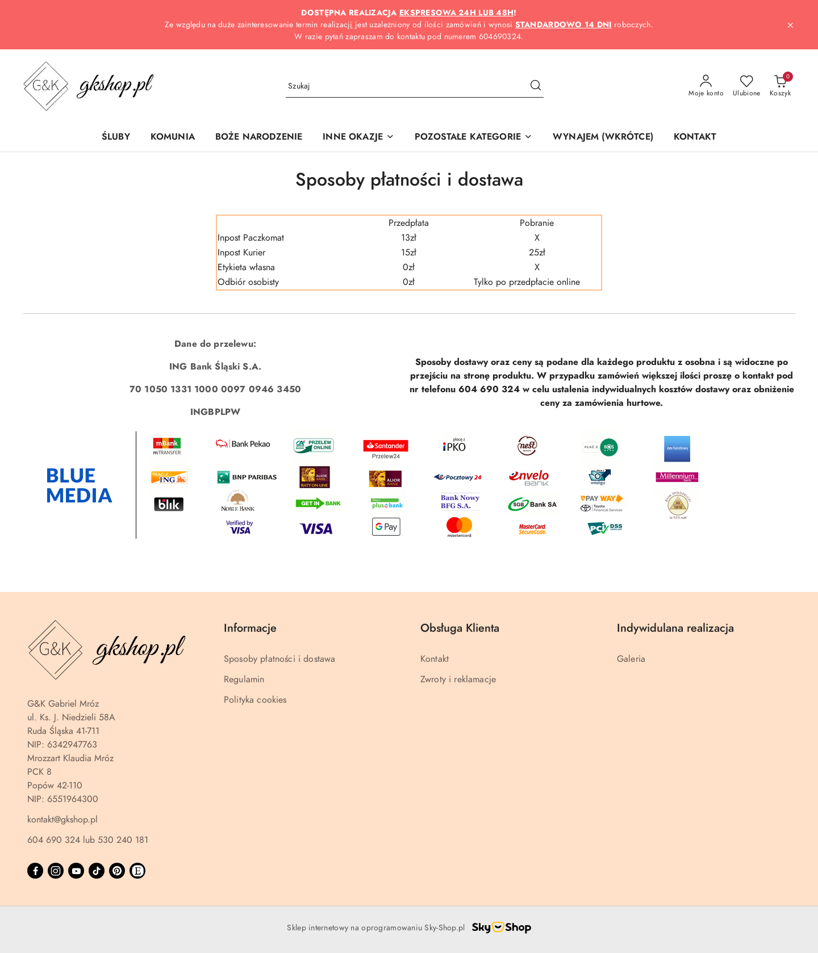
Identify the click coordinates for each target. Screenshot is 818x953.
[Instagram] (56, 871)
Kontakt (434, 659)
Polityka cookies (255, 700)
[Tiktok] (97, 871)
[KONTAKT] (695, 137)
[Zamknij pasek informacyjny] (790, 25)
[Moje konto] (706, 86)
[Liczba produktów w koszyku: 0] (780, 86)
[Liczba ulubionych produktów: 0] (746, 86)
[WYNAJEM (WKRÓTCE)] (603, 137)
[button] (358, 137)
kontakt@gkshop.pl (62, 819)
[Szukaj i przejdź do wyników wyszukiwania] (536, 86)
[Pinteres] (117, 871)
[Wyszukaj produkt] (415, 86)
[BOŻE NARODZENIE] (259, 137)
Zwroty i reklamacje (458, 679)
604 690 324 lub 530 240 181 (87, 840)
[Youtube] (76, 871)
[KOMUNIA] (172, 137)
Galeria (631, 659)
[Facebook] (35, 871)
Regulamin (244, 679)
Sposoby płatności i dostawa (279, 659)
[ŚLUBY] (116, 137)
